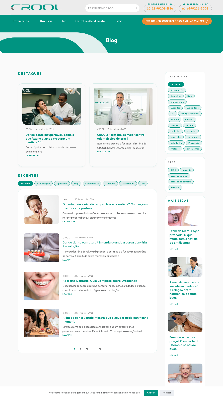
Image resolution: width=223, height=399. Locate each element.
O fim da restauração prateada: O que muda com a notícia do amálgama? (185, 230)
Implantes (175, 131)
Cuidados (110, 183)
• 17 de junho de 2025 (116, 129)
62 (160, 8)
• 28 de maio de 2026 (83, 275)
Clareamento (92, 183)
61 (195, 8)
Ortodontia (176, 142)
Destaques (176, 84)
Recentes (25, 183)
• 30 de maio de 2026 (83, 199)
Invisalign (191, 131)
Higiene (189, 125)
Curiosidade (128, 183)
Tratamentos (22, 21)
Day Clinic (46, 21)
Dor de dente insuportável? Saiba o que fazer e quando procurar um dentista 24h (50, 138)
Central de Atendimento (92, 21)
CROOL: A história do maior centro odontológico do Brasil (121, 136)
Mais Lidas (176, 137)
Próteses (175, 148)
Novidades (193, 137)
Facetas (189, 119)
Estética (175, 119)
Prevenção (193, 142)
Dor (143, 183)
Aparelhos (62, 183)
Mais (121, 21)
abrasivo (175, 187)
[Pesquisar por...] (108, 8)
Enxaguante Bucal (190, 113)
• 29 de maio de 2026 (83, 237)
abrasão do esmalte (181, 181)
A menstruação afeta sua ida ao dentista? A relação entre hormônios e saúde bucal (184, 274)
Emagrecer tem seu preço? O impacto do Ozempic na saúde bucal (185, 317)
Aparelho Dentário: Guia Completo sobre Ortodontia (97, 280)
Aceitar (151, 392)
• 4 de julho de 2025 (43, 129)
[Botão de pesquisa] (135, 8)
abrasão (187, 170)
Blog (63, 21)
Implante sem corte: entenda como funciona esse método (183, 359)
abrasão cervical (179, 175)
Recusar (167, 392)
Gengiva (175, 125)
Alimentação (43, 183)
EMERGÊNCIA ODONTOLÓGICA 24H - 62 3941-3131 (177, 21)
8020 (173, 170)
